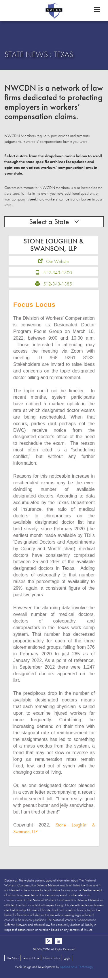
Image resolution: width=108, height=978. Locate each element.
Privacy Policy (51, 958)
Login (67, 958)
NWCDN (54, 10)
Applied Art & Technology (76, 966)
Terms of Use (30, 958)
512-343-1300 (57, 273)
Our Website (57, 261)
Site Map (12, 958)
